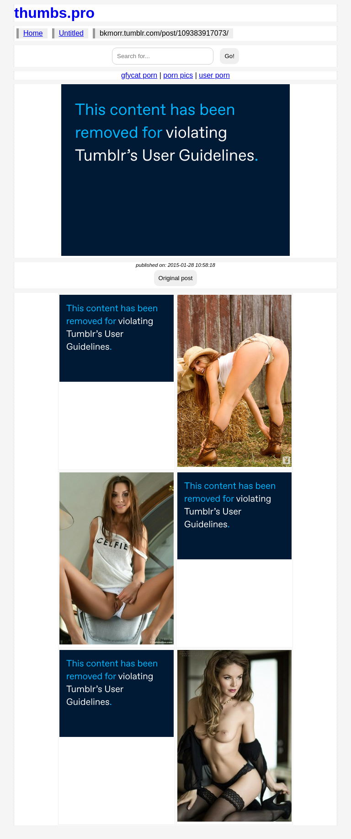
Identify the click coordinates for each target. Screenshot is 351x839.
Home (33, 33)
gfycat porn (139, 75)
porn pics (178, 75)
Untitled (71, 33)
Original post (176, 278)
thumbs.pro (54, 13)
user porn (214, 75)
